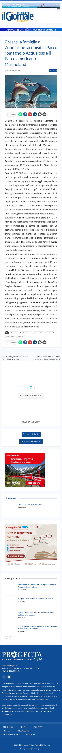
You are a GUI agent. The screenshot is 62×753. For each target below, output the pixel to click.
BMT (23, 727)
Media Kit (31, 734)
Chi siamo (8, 727)
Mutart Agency (37, 749)
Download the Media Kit (31, 441)
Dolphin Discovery (26, 333)
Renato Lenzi (10, 336)
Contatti (38, 727)
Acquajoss (14, 333)
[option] (31, 5)
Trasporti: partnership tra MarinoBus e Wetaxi (35, 598)
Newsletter (24, 731)
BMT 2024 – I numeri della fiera (30, 505)
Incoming (53, 70)
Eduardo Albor (39, 333)
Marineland (50, 333)
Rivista (6, 731)
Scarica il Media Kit (31, 434)
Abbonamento (10, 734)
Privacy (22, 749)
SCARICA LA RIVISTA (31, 422)
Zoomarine (20, 336)
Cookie (28, 749)
